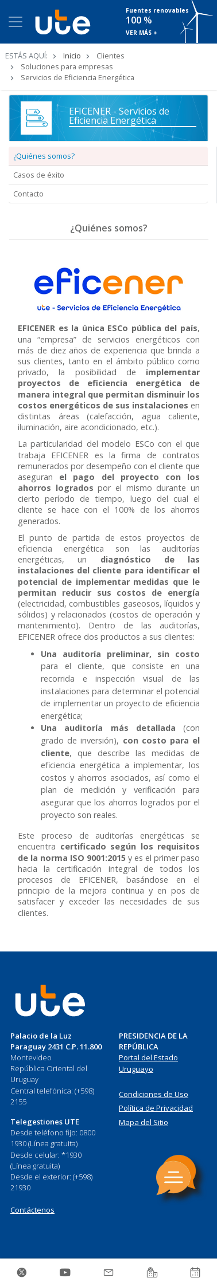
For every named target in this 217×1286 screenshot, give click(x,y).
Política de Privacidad (156, 1108)
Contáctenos (32, 1210)
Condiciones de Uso (153, 1094)
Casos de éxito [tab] (38, 175)
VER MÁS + (141, 33)
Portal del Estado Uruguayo (148, 1063)
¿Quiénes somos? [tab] (44, 156)
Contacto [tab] (28, 193)
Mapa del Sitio (143, 1122)
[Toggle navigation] (15, 22)
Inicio (72, 55)
